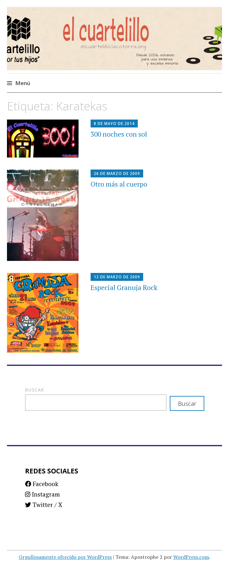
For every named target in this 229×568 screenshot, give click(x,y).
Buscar (34, 390)
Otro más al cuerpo (119, 184)
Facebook (41, 484)
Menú (22, 83)
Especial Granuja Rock (124, 287)
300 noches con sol (119, 134)
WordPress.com (191, 556)
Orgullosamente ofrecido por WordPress (65, 556)
